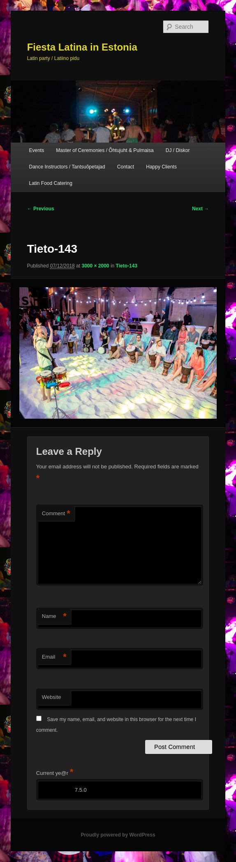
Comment (56, 514)
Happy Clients (161, 167)
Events (36, 150)
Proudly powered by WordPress (118, 835)
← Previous (40, 209)
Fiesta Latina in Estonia (82, 47)
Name (54, 616)
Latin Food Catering (50, 183)
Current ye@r (54, 773)
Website (51, 697)
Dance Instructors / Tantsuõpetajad (67, 167)
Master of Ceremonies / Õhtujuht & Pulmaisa (104, 150)
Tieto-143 (126, 266)
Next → (200, 209)
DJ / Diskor (178, 150)
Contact (125, 167)
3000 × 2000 (95, 266)
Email (54, 657)
